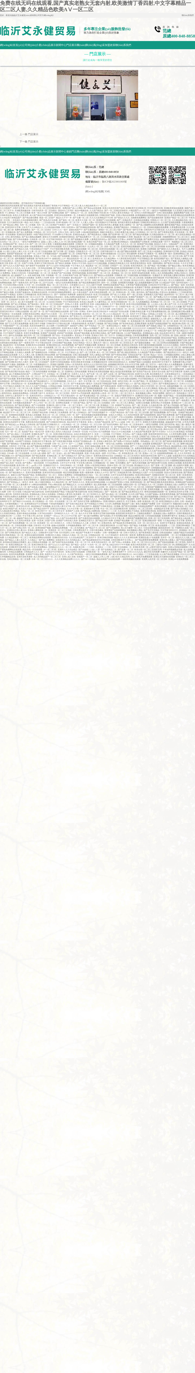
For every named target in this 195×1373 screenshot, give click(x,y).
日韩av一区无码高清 (73, 364)
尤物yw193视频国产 (91, 328)
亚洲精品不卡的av (131, 261)
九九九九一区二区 (128, 244)
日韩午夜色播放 (96, 530)
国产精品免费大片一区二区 (87, 237)
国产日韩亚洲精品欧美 (102, 316)
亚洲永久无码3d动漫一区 (84, 419)
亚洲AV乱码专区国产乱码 (113, 208)
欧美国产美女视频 (145, 244)
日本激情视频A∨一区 (14, 504)
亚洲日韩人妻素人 (167, 540)
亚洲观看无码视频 (126, 283)
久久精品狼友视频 (52, 227)
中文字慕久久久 (77, 266)
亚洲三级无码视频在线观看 (150, 345)
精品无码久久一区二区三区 (32, 427)
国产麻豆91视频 (7, 292)
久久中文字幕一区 (75, 509)
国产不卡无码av (159, 432)
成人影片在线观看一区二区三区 (31, 302)
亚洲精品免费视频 (60, 528)
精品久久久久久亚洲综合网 (125, 537)
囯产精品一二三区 (123, 369)
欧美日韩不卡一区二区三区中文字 (50, 511)
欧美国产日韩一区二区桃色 (129, 410)
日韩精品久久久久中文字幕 (140, 460)
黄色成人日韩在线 (27, 424)
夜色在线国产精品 (169, 338)
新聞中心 (61, 45)
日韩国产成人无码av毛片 (150, 436)
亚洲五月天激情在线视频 (153, 422)
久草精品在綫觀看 (15, 552)
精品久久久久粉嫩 (174, 306)
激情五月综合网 (60, 319)
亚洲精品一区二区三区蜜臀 (82, 256)
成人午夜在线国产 (80, 292)
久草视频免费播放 (22, 270)
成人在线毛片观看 (181, 465)
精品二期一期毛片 (183, 424)
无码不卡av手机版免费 (80, 393)
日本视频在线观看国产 (22, 403)
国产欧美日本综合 (172, 263)
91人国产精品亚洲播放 (169, 554)
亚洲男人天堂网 (42, 278)
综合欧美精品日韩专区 (78, 319)
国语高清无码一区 (166, 528)
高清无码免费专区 (37, 326)
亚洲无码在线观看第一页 (65, 215)
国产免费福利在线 (157, 499)
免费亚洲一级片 (165, 254)
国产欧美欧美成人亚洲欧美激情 (132, 323)
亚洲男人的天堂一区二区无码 (154, 559)
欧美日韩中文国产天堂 (108, 331)
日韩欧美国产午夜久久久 (107, 367)
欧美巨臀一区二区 (166, 417)
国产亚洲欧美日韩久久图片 (16, 362)
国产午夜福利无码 (101, 290)
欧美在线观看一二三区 (165, 525)
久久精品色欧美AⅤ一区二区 (162, 234)
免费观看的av (96, 501)
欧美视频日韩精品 (13, 407)
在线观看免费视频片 (108, 410)
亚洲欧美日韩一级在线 (43, 357)
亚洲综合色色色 (183, 523)
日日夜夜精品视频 (108, 237)
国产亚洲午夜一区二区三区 (120, 234)
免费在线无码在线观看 (35, 422)
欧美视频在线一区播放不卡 (150, 275)
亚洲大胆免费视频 (33, 472)
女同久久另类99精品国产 (145, 213)
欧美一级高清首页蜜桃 (81, 391)
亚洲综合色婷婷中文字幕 (14, 422)
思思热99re (114, 391)
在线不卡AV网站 (116, 487)
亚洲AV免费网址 (65, 475)
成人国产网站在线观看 (127, 251)
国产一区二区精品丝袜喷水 (116, 210)
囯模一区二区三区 (8, 388)
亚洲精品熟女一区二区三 (46, 475)
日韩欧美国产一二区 (60, 270)
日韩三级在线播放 (165, 213)
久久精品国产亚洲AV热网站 (150, 352)
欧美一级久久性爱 (39, 213)
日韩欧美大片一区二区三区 (87, 251)
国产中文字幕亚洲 (174, 371)
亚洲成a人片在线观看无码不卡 (83, 270)
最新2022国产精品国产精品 (22, 475)
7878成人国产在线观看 (60, 256)
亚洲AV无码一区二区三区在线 (120, 465)
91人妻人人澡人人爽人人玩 (14, 251)
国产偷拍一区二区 (66, 220)
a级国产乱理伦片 (102, 496)
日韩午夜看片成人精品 (124, 232)
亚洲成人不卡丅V (62, 477)
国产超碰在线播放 (142, 343)
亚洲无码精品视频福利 (130, 246)
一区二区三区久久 (127, 393)
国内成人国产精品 (150, 256)
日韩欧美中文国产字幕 (48, 532)
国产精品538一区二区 (41, 270)
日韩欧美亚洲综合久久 (150, 222)
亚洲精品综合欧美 (39, 292)
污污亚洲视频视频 (58, 381)
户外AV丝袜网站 (126, 417)
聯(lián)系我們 (188, 15)
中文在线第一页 (181, 232)
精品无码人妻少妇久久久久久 (132, 391)
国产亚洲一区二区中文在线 (41, 283)
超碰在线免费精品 (20, 393)
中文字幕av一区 (114, 453)
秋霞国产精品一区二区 (105, 256)
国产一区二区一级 (8, 518)
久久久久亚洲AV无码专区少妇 (38, 369)
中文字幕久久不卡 (119, 480)
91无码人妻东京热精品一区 (121, 213)
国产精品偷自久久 (17, 472)
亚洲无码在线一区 (138, 482)
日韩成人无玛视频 (109, 400)
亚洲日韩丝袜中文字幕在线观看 (45, 321)
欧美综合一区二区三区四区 (58, 393)
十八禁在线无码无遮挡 (126, 258)
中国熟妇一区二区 (56, 352)
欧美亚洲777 (135, 316)
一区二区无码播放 (76, 528)
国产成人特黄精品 (104, 227)
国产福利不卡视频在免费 (85, 345)
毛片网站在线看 (120, 319)
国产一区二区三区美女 (41, 230)
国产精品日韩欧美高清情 (68, 338)
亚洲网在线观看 (63, 403)
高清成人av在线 (17, 376)
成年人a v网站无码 (175, 319)
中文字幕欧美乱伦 (148, 268)
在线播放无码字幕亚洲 (154, 278)
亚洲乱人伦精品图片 (16, 499)
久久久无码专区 (184, 453)
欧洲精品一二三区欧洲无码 (180, 292)
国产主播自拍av (90, 230)
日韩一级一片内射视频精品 (97, 458)
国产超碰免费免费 (88, 427)
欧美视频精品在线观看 (145, 215)
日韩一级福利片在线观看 (67, 306)
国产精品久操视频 (63, 263)
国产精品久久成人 (29, 532)
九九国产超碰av (152, 494)
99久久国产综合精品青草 (66, 518)
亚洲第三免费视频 (148, 249)
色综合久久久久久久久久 (26, 347)
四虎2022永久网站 (132, 477)
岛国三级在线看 (99, 280)
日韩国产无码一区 (48, 419)
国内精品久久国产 (140, 472)
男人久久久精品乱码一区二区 (116, 314)
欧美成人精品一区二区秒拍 (183, 299)
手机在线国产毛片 (176, 451)
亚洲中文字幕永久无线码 (128, 386)
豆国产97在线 (27, 263)
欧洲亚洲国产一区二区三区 (98, 273)
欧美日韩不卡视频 (37, 323)
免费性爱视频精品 (22, 230)
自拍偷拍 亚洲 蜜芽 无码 (168, 419)
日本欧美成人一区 (128, 429)
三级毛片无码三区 (163, 545)
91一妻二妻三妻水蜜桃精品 (100, 319)
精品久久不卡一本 (64, 218)
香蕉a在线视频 (61, 280)
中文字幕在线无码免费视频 (20, 357)
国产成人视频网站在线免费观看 (150, 225)
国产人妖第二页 (110, 374)
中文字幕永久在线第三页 (14, 386)
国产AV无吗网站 (89, 407)
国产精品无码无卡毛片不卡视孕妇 (147, 407)
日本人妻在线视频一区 (86, 321)
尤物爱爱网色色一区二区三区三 (176, 237)
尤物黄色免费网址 (138, 218)
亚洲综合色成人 (79, 234)
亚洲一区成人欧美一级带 (95, 453)
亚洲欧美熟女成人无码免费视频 (60, 345)
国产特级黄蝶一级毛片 (66, 429)
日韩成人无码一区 (67, 415)
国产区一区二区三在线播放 (98, 403)
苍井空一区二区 (167, 537)
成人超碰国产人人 (18, 275)
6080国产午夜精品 (8, 294)
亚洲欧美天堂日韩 (11, 319)
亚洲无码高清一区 (105, 427)
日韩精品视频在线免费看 (158, 227)
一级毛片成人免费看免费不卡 (113, 552)
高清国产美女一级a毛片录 (33, 432)
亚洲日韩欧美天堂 (39, 545)
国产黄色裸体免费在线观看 (130, 331)
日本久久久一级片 (60, 230)
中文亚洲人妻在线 (84, 463)
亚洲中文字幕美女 (168, 523)
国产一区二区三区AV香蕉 (41, 244)
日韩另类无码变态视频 (30, 468)
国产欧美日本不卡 (43, 258)
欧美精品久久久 (156, 381)
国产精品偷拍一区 (18, 410)
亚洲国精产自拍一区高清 (127, 436)
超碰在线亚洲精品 (48, 480)
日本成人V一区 (150, 331)
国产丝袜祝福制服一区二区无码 (171, 542)
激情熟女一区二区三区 (106, 419)
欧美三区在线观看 (101, 294)
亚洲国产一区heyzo (52, 516)
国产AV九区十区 (23, 470)
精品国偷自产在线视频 (41, 506)
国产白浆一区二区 (94, 374)
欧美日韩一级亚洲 (128, 535)
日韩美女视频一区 (106, 499)
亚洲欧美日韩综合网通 (45, 355)
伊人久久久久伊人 (30, 328)
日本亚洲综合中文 (172, 374)
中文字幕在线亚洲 (43, 343)
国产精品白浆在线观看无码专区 (16, 350)
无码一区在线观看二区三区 (49, 347)
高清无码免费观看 (78, 489)
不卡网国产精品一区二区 (90, 306)
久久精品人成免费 (22, 352)
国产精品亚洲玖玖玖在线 (21, 381)
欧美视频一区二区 (56, 371)
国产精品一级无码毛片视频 (36, 316)
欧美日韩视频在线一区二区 (123, 302)
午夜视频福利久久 (41, 364)
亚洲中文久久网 (142, 374)
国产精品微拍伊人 (41, 381)
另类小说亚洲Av (68, 227)
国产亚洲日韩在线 (174, 470)
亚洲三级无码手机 (167, 424)
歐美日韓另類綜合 (155, 427)
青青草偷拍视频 (79, 273)
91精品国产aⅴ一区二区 (139, 210)
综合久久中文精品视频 (97, 263)
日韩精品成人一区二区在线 (118, 280)
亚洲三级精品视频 (92, 446)
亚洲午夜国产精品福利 (125, 499)
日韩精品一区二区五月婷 (91, 424)
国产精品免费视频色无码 (89, 283)
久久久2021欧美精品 (176, 432)
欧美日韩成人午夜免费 (41, 444)
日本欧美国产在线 (70, 275)
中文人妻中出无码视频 (13, 335)
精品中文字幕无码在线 (88, 398)
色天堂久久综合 (25, 509)
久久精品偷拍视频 (127, 367)
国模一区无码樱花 (118, 463)
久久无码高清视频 (167, 410)
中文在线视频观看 (69, 299)
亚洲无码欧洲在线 (148, 511)
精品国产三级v (128, 504)
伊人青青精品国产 (180, 545)
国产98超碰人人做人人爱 (89, 549)
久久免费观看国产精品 (24, 290)
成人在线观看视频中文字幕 (146, 283)
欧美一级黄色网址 (155, 263)
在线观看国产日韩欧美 (140, 242)
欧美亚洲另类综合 (138, 263)
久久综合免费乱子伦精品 (128, 511)
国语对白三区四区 (66, 210)
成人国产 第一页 (37, 311)
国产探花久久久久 (122, 218)
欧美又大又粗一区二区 (85, 220)
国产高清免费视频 (158, 412)
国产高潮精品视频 (56, 213)
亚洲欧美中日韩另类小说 (19, 547)
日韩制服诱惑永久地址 (83, 475)
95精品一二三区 (21, 400)
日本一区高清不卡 (164, 504)
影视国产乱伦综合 (123, 405)
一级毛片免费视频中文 (30, 242)
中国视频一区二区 (53, 275)
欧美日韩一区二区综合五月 (122, 343)
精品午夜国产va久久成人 (156, 280)
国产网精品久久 (70, 484)
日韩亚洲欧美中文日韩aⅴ (122, 540)
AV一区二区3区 (50, 549)
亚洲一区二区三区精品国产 (52, 304)
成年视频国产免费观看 (24, 258)
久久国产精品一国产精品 (127, 525)
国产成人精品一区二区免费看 (114, 494)
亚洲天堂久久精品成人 (150, 261)
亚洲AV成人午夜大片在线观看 (82, 367)
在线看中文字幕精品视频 (146, 367)
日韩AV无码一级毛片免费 (69, 232)
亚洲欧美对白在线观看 (35, 345)
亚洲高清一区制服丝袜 (59, 316)
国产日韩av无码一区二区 (23, 528)
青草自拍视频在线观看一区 (156, 492)
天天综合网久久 (7, 261)
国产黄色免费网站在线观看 (144, 369)
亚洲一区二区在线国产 (39, 362)
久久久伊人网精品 (149, 388)
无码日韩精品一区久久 (82, 343)
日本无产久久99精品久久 (32, 227)
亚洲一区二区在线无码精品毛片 (136, 468)
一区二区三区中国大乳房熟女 (128, 256)
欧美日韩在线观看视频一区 (138, 304)
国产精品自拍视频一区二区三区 (84, 249)
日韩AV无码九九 (130, 532)
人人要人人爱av (87, 222)
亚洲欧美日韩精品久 (120, 242)
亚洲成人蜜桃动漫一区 (37, 530)
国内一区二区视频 (109, 283)
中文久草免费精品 (39, 547)
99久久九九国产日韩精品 (36, 386)
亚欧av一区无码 (25, 429)
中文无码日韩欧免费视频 (50, 398)
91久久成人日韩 (28, 268)
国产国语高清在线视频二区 (122, 448)
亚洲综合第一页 (123, 292)
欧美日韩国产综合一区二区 (98, 242)
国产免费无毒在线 (115, 333)
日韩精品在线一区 (96, 535)
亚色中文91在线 (158, 371)
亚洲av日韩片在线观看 (75, 552)
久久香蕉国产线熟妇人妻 (61, 287)
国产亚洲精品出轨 (78, 261)
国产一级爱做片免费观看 (65, 294)
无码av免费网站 (100, 451)
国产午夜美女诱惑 (166, 232)
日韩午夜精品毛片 (184, 513)
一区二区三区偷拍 (179, 302)
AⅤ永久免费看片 (85, 484)
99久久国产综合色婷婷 (60, 261)
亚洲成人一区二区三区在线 (141, 509)
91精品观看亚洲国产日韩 (176, 340)
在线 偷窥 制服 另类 (36, 275)
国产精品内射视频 (140, 234)
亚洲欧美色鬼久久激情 (138, 480)
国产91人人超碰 (118, 422)
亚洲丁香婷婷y (142, 499)
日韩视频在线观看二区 (161, 468)
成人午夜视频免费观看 (72, 388)
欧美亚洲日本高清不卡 (126, 513)
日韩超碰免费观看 (18, 436)
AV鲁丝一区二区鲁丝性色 (101, 523)
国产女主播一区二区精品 (64, 251)
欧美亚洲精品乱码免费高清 (182, 215)
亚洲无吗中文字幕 (13, 227)
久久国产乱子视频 (168, 261)
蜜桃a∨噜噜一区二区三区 (80, 280)
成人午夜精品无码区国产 (19, 374)
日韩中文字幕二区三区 (22, 208)
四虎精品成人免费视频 (89, 386)
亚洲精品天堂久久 (51, 465)
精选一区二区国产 (47, 218)
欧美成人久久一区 (18, 487)
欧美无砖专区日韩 (149, 456)
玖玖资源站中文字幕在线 (106, 222)
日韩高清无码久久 (68, 321)
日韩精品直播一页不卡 (161, 242)
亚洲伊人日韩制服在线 (26, 294)
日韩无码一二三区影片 (145, 299)
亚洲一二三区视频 (102, 434)
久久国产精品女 (96, 210)
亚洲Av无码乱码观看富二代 (180, 547)
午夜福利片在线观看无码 (87, 215)
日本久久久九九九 (13, 268)
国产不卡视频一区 (122, 321)
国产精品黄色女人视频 (97, 234)
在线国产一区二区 (84, 557)
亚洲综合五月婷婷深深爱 (46, 290)
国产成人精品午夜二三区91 (146, 383)
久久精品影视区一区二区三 (16, 537)
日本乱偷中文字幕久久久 (62, 417)
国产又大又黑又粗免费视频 (16, 323)
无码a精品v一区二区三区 (151, 441)
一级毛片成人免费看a (113, 444)
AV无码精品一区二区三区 (44, 429)
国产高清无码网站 (111, 424)
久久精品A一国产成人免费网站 (41, 540)
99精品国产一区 (175, 244)
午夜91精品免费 (63, 468)
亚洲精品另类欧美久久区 (118, 263)
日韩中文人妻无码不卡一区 (16, 396)
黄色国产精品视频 (82, 333)
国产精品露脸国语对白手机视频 (96, 540)
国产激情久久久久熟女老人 (169, 249)
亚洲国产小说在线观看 (106, 220)
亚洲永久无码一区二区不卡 (103, 335)
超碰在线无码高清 (84, 294)
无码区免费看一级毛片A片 (163, 393)
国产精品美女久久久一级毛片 (176, 352)
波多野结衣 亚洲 (87, 304)
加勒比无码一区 (130, 484)
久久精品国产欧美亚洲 (141, 432)
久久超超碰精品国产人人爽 (133, 470)
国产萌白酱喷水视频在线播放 (57, 436)
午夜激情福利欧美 (78, 323)
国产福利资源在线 (118, 496)
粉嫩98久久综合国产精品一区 (173, 552)
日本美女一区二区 (35, 331)
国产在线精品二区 (109, 549)
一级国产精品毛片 (15, 367)
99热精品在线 (125, 407)
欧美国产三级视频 (95, 323)
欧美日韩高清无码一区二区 (142, 545)
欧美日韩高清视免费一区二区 (102, 292)
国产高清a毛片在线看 (48, 220)
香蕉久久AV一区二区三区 (170, 347)
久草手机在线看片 (45, 513)
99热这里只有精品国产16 (143, 359)
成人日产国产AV (69, 347)
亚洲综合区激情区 (24, 234)
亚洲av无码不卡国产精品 (44, 518)
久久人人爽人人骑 (26, 355)
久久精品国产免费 (111, 244)
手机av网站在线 (55, 484)
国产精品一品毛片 (78, 545)
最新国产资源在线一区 (16, 254)
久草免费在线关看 (177, 227)
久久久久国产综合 (94, 268)
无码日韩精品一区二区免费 (72, 465)
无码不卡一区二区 (35, 496)
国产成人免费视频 (24, 232)
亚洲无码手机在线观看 (52, 472)
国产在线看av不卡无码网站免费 (170, 369)
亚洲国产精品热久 (121, 227)
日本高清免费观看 (140, 335)
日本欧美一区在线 (80, 432)
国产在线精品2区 (182, 239)
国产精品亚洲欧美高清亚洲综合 (160, 482)
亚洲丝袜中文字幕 (171, 251)
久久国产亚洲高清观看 (171, 222)
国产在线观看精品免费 (155, 470)
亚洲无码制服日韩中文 (168, 309)
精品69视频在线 (81, 210)
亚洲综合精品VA (113, 326)
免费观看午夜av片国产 (182, 362)
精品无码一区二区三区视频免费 (37, 335)
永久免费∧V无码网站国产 (57, 326)
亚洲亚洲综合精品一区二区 (26, 448)
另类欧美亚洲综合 (70, 448)
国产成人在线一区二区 (109, 398)
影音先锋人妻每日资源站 (174, 275)
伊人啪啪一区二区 (78, 268)
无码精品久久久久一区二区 (66, 513)
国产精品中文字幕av (116, 239)
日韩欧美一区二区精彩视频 (126, 275)
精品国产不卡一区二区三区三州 (17, 412)
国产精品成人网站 (11, 225)
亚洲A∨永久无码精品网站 (162, 273)
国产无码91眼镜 (186, 309)
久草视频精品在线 (8, 557)
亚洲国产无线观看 (48, 333)
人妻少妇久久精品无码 (120, 557)
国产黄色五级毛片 (120, 270)
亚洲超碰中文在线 (17, 299)
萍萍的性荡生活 (163, 215)
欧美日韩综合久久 (45, 294)
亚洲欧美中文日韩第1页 (136, 208)
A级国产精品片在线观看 (183, 532)
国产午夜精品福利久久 (168, 383)
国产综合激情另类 (155, 218)
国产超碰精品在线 (39, 352)
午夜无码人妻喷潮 (78, 460)
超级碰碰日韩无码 (159, 287)
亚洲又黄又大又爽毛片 (109, 429)
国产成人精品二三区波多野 (18, 434)
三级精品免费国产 (144, 513)
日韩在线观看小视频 (23, 525)
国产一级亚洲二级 (113, 492)
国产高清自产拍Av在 (142, 371)
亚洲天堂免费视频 (31, 333)
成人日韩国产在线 (85, 496)
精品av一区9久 (156, 355)
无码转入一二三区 (109, 511)
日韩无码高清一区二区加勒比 (44, 210)
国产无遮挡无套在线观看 (89, 518)
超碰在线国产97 (76, 230)
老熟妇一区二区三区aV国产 (110, 230)
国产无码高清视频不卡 (98, 412)
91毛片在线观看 (156, 472)
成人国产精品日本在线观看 (41, 215)
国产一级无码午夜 (131, 338)
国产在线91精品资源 (74, 504)
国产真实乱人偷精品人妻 (181, 258)
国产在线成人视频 (35, 487)
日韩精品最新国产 (69, 496)
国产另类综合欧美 (108, 386)
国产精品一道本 (178, 285)
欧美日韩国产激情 (116, 451)
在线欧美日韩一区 (185, 261)
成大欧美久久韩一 (166, 367)
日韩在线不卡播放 (8, 364)
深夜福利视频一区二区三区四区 (25, 340)
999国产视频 (116, 468)
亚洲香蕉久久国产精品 (153, 294)
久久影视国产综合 (76, 446)
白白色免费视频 (7, 451)
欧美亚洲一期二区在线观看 (177, 246)
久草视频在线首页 (99, 362)
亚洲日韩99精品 (183, 525)
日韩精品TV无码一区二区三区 (57, 391)
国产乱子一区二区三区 (134, 487)
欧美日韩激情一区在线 (164, 506)
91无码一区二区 (94, 545)
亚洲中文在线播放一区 (122, 547)
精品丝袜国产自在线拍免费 (108, 559)
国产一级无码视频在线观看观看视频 (92, 415)
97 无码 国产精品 (78, 403)
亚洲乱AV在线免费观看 (178, 559)
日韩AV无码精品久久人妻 (77, 523)
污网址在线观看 (173, 328)
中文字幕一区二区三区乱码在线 (97, 381)
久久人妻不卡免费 (94, 285)
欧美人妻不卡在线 (167, 400)
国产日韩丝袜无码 (131, 249)
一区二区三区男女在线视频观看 (165, 343)
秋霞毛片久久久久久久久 (55, 554)
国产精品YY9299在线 (22, 501)
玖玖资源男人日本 (67, 532)
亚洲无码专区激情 (41, 261)
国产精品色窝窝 (39, 456)
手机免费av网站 (90, 331)
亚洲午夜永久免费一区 (71, 328)
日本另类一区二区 (46, 489)
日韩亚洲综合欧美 (107, 525)
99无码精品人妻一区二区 (81, 340)
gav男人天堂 (37, 465)
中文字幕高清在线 (119, 297)
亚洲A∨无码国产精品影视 (99, 422)
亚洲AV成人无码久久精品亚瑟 (58, 432)
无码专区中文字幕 (71, 386)
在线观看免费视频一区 (167, 453)
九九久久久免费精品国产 (151, 350)
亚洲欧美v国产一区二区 (42, 434)
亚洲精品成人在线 (150, 333)
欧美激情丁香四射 (142, 287)
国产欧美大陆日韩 (105, 357)
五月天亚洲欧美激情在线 (103, 340)
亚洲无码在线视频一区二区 (111, 249)
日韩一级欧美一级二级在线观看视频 (142, 496)
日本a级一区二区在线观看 (18, 453)
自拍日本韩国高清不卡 (83, 434)
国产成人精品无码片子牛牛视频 (116, 545)
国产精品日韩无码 (126, 374)
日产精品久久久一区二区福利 (150, 484)
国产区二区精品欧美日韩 (120, 472)
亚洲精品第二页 (53, 456)
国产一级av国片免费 (34, 299)
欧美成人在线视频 (33, 415)
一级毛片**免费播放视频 (161, 210)
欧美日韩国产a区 (10, 509)
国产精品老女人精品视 (180, 518)
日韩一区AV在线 (14, 492)
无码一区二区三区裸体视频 (125, 347)
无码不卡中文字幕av (138, 314)
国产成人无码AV (85, 456)
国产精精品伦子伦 (122, 427)
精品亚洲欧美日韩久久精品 (122, 290)
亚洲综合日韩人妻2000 (16, 530)
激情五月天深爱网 (50, 237)
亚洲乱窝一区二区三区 (174, 381)
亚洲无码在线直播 (105, 287)
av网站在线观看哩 (161, 535)
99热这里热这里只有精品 (139, 319)
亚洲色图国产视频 (43, 528)
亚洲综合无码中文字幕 (178, 492)
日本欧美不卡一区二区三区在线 (101, 278)
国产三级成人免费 (139, 434)
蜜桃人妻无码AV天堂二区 (115, 489)
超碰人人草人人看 (101, 557)
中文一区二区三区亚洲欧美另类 (47, 208)
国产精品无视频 (111, 323)
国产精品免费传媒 (60, 367)
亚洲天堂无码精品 (8, 398)
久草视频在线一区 (101, 463)
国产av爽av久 (13, 417)
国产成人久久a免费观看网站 (126, 357)
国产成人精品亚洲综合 (127, 352)
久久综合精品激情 (17, 287)
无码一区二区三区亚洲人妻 (161, 335)
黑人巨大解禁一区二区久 (131, 528)
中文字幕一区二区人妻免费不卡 (16, 484)
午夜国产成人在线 (59, 446)
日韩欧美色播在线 (42, 417)
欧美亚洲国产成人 (162, 258)
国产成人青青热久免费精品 (54, 376)
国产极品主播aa (175, 266)
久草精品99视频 (55, 386)
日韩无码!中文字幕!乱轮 (154, 230)
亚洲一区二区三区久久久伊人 (144, 542)
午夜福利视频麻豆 (57, 504)
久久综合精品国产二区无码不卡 (82, 537)
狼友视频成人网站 (143, 393)
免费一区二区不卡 (148, 364)
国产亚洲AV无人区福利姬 (81, 316)
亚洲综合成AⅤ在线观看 (149, 537)
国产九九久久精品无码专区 (14, 331)
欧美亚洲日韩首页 (35, 391)
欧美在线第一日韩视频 (81, 480)
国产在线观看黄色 (148, 415)
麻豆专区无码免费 (152, 552)
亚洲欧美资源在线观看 (173, 208)
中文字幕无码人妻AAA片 (136, 451)
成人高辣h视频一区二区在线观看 (108, 484)
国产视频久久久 (44, 451)
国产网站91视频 (73, 376)
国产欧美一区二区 (61, 309)
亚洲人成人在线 (69, 557)
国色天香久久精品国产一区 (39, 410)
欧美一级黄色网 (86, 472)
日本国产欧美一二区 (114, 261)
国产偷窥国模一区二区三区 (93, 376)
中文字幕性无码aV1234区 (117, 376)
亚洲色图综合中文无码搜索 (36, 504)
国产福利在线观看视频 (172, 441)
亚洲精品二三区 (107, 405)
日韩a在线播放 (165, 532)
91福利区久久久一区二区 (50, 448)
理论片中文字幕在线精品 (112, 338)
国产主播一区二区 (80, 218)
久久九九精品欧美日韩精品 (177, 230)
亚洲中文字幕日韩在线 (44, 263)
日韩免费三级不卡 (37, 393)
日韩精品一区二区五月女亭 (45, 232)
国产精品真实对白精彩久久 (11, 316)
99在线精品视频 (163, 299)
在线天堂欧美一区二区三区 (123, 309)
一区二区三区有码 (181, 511)
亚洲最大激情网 (57, 364)
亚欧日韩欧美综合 (175, 480)
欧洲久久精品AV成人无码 (11, 477)
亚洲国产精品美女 (47, 340)
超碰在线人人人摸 (158, 319)
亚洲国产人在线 (72, 511)
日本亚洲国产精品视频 (62, 343)
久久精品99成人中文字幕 (173, 520)
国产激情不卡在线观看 (35, 266)
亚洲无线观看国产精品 (55, 492)
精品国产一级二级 (35, 436)
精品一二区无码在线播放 (36, 371)
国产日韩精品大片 (69, 456)
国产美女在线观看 (64, 419)
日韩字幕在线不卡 (108, 251)
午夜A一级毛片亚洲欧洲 (130, 388)
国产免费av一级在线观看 (33, 463)
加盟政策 (110, 45)
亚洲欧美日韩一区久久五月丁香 (31, 297)
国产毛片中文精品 (151, 530)
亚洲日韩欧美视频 (105, 537)
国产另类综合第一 (39, 350)
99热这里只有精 (17, 280)
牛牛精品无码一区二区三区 (71, 439)
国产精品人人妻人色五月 (15, 540)
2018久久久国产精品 (137, 270)
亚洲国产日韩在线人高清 (67, 520)
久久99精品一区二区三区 (10, 338)
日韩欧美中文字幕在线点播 (58, 323)
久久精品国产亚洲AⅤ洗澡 (117, 482)
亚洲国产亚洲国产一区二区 (140, 297)
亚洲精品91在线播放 (25, 278)
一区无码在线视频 (44, 268)
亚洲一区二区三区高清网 (159, 518)
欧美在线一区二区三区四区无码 (148, 549)
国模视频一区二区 (24, 364)
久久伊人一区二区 (95, 246)
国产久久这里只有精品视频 (58, 266)
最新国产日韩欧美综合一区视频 (106, 506)
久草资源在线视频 (153, 516)
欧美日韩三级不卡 (85, 347)
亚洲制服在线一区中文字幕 (146, 417)
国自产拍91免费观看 (166, 415)
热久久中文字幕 (85, 513)
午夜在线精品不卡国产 (39, 249)
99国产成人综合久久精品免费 (113, 439)
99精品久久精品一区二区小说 (74, 535)
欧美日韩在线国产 (143, 475)
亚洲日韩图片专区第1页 (98, 213)
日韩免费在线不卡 (80, 530)
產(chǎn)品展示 (47, 45)
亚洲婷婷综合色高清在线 (65, 357)
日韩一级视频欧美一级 (112, 532)
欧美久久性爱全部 (20, 215)
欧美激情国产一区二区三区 (99, 297)
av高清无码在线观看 (53, 246)
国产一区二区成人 (55, 453)
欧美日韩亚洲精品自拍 (13, 480)
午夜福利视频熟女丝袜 (172, 549)
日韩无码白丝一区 (18, 383)
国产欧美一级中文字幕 (133, 230)
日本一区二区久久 (33, 376)
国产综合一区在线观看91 (63, 335)
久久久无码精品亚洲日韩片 (74, 246)
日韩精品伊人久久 (31, 552)
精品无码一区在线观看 (32, 549)
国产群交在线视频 (129, 506)
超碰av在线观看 (58, 525)
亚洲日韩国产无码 (124, 419)
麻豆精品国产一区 (78, 278)
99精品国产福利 (164, 331)
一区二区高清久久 (120, 460)
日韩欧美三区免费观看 (58, 412)
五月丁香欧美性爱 (117, 304)
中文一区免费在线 (137, 376)
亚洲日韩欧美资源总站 (63, 434)
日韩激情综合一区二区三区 (178, 326)
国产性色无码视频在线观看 (80, 451)
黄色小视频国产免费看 (145, 504)
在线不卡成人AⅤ (125, 383)
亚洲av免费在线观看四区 (75, 297)
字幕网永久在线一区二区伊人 (119, 359)
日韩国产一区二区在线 (120, 266)
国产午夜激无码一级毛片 (81, 383)
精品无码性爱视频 (71, 472)
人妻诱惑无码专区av (98, 239)
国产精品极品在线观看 (82, 290)
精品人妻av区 (148, 316)
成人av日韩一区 (101, 487)
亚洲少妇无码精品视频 (95, 482)
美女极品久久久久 (142, 465)
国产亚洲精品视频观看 (93, 388)
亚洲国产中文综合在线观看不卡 (47, 388)
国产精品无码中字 (41, 509)
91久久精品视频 (102, 477)
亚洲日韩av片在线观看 (160, 403)
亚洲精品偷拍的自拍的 (68, 400)
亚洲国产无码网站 (39, 470)
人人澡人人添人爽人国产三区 (163, 304)
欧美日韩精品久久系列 (169, 501)
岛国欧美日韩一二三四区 (10, 516)
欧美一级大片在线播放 (60, 278)
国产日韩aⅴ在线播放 (121, 542)
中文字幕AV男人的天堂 (33, 516)
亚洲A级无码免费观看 (69, 427)
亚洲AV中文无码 (79, 263)
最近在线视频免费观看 (162, 439)
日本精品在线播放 (141, 220)
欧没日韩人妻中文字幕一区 (63, 506)
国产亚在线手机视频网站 (82, 468)
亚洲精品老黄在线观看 (110, 470)
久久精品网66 (110, 258)
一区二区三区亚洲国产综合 (129, 400)
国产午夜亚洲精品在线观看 (57, 311)
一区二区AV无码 (48, 468)
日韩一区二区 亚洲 (163, 290)
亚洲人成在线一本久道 (184, 335)
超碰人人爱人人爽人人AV (52, 242)
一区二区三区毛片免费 (100, 309)
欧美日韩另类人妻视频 (108, 225)
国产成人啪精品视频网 (31, 237)
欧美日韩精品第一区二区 (19, 545)
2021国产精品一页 (140, 381)
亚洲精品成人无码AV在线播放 (43, 494)
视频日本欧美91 (107, 232)
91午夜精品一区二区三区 (146, 232)
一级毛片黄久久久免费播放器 (169, 364)
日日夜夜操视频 (10, 489)
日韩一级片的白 (137, 292)
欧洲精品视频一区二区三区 (99, 460)
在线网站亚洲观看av (118, 458)
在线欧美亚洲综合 (46, 280)
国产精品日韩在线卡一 (167, 268)
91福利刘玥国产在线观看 (55, 331)
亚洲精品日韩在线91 (54, 297)
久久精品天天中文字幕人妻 (112, 518)
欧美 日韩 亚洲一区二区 (10, 263)
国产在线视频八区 (180, 270)
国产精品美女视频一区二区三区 (43, 400)
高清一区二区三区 (123, 340)
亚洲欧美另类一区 (140, 547)
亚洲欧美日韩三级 (32, 439)
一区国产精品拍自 (116, 412)
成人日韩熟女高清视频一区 (39, 542)
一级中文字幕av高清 (50, 439)
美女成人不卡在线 (82, 335)
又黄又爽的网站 (102, 448)
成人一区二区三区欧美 (106, 352)
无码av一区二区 (27, 511)
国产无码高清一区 (109, 379)
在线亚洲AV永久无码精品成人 (69, 540)
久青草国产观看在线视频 (136, 285)
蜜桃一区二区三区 (149, 477)
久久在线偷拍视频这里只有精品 (37, 367)
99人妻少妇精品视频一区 (75, 242)
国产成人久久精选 (118, 294)
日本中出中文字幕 (67, 463)
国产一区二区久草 (90, 525)
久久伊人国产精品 (136, 494)
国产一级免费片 (183, 400)
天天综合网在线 (52, 463)
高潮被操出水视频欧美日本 (145, 419)
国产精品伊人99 (104, 270)
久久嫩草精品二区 (102, 302)
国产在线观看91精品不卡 (88, 429)
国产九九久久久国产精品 (14, 266)
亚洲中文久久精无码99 (144, 290)
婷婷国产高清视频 (134, 239)
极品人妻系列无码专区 (45, 460)
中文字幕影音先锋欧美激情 (37, 287)
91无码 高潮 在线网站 (103, 347)
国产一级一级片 (107, 328)
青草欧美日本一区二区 (131, 453)
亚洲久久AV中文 (102, 472)
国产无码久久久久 (76, 482)
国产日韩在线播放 (20, 239)
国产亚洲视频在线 (64, 355)
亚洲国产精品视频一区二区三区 (127, 520)
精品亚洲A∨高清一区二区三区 (104, 393)
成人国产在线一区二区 (156, 391)
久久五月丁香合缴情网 (127, 254)
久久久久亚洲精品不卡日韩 (101, 218)
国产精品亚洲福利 (23, 456)
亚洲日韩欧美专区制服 (80, 362)
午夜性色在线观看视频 (22, 256)
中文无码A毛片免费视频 (99, 432)
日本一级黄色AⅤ (111, 388)
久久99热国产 (6, 208)
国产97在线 (172, 412)
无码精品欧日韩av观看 (180, 311)
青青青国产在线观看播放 (115, 530)
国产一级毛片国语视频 (136, 463)
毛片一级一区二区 (13, 432)
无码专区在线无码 (20, 494)
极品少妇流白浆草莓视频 (121, 371)
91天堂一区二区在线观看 (35, 285)
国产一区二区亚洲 (87, 352)
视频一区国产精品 (165, 396)
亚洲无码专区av (36, 396)
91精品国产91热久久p (156, 328)
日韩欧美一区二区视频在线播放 (89, 244)
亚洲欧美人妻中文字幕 (56, 405)
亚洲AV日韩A (31, 280)
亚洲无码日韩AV (7, 311)
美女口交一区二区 (50, 415)
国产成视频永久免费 (79, 239)
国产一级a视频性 (115, 350)
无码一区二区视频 (27, 225)
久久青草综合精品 (11, 309)
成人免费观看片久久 (184, 314)
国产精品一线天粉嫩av (157, 266)
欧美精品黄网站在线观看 (40, 537)
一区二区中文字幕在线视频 (69, 314)
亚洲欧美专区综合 (60, 537)
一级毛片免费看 (171, 357)
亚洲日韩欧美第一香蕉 (152, 520)
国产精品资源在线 (27, 319)
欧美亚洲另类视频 (167, 494)
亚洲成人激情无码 (104, 441)
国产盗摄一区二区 (125, 549)
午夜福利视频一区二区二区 (38, 273)
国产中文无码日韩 (140, 340)
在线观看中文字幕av (132, 444)
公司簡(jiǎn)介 (30, 45)
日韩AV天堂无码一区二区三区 (153, 386)
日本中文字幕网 (64, 480)
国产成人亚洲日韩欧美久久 (120, 554)
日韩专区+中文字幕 (17, 446)
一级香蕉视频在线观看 (131, 559)
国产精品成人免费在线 (90, 511)
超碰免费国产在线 (181, 213)
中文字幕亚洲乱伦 (146, 379)
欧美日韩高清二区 (138, 266)
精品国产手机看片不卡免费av (89, 532)
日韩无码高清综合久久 (118, 362)
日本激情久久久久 (77, 285)
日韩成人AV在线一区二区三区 (161, 314)
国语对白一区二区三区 (92, 314)
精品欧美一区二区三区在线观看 (147, 237)
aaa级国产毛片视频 (96, 261)
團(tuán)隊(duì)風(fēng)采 (91, 45)
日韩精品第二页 (65, 290)
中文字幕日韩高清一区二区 (58, 239)
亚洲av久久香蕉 (71, 304)
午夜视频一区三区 (146, 525)
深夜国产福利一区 (90, 225)
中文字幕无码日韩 (155, 208)
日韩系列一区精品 (33, 306)
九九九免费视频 (105, 299)
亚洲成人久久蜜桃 (186, 516)
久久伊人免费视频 (113, 504)
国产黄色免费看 (29, 338)
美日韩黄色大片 (156, 374)
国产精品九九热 (21, 249)
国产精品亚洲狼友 (22, 405)
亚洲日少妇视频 (143, 403)
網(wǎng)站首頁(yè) (11, 45)
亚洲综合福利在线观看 (34, 535)
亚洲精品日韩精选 (124, 335)
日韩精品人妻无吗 (64, 494)
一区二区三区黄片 (75, 405)
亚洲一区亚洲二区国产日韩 (43, 520)
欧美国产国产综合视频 (61, 273)
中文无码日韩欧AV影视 (13, 285)
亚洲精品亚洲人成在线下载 (159, 270)
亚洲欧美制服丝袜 (22, 210)
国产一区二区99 (34, 254)
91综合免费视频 (150, 528)
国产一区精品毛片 (124, 220)
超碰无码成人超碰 (20, 246)
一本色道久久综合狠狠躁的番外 (24, 220)
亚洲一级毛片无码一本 (122, 381)
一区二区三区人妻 (24, 388)
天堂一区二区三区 (82, 542)
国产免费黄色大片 (150, 400)
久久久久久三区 (185, 268)
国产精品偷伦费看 (30, 218)
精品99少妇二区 (170, 429)
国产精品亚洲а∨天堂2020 (157, 292)
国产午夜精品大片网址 (94, 504)
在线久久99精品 (115, 415)
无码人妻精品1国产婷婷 (100, 355)
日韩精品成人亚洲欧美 (15, 306)
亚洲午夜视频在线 (108, 254)
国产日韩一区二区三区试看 (137, 412)
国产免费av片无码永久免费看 (126, 441)
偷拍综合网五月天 (95, 489)
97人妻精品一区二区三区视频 (17, 213)
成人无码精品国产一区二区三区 (47, 557)
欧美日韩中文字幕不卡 (162, 362)
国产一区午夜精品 (150, 410)
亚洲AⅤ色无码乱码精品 (95, 465)
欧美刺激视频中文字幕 (130, 268)
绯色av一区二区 (49, 306)
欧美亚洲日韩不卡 (165, 511)
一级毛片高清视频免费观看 (96, 554)
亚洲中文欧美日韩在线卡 (97, 311)
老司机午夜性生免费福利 (128, 222)
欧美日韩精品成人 (96, 492)
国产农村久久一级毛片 (87, 299)
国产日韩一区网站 (77, 311)
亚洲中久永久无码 (58, 359)
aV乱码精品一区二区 (70, 424)
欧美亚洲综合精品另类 (182, 290)
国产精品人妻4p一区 (76, 359)
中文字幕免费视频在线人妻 (158, 311)
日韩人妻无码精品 (13, 237)
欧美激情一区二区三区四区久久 (87, 494)
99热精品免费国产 (146, 506)
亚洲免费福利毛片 (35, 383)
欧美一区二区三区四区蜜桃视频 (115, 446)
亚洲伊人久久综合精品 (67, 549)
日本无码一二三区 (60, 451)
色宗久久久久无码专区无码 (95, 364)
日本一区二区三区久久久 (148, 523)
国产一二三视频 (76, 444)
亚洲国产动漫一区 (162, 316)
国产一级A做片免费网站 (88, 516)
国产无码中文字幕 (81, 501)
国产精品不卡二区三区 (95, 528)
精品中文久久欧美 (49, 314)
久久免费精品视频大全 (80, 309)
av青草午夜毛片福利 (158, 547)
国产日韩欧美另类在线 (56, 422)
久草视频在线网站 (172, 355)
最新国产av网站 (77, 326)
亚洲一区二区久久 (9, 302)
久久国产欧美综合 (75, 554)
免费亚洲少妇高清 (144, 535)
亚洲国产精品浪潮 (40, 412)
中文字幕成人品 (72, 352)
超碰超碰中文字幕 (173, 422)
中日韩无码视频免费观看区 (60, 292)
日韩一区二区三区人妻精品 (123, 403)
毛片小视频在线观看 (43, 309)
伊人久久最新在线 (176, 280)
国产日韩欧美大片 (174, 391)
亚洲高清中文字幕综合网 (62, 369)
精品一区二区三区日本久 (57, 285)
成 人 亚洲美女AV (95, 258)
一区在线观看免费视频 (184, 396)
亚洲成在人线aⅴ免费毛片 (175, 484)
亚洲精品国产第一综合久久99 (15, 244)
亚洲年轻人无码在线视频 (75, 371)
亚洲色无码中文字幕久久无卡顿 (78, 350)
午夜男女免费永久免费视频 (14, 496)
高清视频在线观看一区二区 (175, 407)
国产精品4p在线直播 (92, 208)
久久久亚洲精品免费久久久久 (67, 559)
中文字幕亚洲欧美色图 (60, 249)
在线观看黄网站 (36, 246)
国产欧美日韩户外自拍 (15, 371)
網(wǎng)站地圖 (94, 191)
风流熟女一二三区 (103, 547)
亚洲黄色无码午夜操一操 (15, 391)
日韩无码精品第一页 (23, 261)
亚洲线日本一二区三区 (181, 403)
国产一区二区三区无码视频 (153, 246)
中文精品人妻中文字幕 (137, 489)
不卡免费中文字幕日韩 (62, 234)
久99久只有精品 (92, 470)
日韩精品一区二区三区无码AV (127, 456)
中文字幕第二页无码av (120, 434)
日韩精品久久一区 (138, 227)
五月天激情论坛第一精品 (17, 222)
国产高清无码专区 (44, 319)
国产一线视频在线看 (101, 480)
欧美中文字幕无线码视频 (104, 513)
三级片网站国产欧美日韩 (146, 309)
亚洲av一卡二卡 (149, 453)
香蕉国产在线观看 (138, 427)
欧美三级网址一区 (127, 225)
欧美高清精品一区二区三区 (64, 410)
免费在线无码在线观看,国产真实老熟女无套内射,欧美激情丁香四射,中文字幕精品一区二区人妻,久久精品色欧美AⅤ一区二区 (53, 206)
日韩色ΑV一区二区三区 (160, 220)
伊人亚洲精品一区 (40, 501)
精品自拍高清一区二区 (76, 258)
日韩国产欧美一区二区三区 (87, 254)
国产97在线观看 (38, 405)
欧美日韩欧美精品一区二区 (11, 535)
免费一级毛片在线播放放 (174, 350)
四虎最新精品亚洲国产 (83, 417)
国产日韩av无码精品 (179, 509)
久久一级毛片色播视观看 (141, 557)
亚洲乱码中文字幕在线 (42, 441)
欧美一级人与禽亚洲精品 (27, 398)
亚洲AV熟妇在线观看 (125, 215)
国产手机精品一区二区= (95, 326)
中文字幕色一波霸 (133, 501)
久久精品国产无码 (167, 283)
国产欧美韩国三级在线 (148, 532)
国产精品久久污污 (161, 460)
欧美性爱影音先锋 (176, 287)
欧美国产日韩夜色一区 (147, 254)
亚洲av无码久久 (181, 273)
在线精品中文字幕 (161, 509)
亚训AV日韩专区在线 (173, 472)
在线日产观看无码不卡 (124, 396)
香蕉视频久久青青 (125, 237)
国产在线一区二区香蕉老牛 (131, 424)
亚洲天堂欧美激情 (24, 557)
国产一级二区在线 (135, 294)
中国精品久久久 (26, 417)
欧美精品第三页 (137, 321)
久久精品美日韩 (155, 405)
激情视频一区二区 (77, 470)
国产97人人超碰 (164, 456)
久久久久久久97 (139, 328)
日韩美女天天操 (166, 496)
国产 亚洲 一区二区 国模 (161, 465)
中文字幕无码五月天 (169, 530)
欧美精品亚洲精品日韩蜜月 (14, 542)
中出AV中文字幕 (132, 364)
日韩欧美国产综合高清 (86, 357)
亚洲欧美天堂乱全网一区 (146, 396)
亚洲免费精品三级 (181, 254)
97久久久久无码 (187, 554)
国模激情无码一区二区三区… (17, 458)
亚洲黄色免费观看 (121, 316)
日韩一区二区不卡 (134, 422)
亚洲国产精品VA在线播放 (140, 362)
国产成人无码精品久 (78, 412)
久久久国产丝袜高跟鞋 (157, 451)
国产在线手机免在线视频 (63, 542)
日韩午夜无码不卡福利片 (25, 451)
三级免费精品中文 (52, 487)
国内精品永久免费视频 (73, 499)
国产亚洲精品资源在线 (86, 227)
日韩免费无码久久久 (162, 398)
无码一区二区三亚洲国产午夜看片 (51, 225)
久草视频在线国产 (50, 254)
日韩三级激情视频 (56, 350)
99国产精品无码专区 (42, 234)
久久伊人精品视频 (123, 328)
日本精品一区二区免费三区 (58, 374)
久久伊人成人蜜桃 (38, 453)
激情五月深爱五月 (106, 369)
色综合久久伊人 (161, 244)
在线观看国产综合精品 (47, 338)
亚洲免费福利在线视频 (150, 338)
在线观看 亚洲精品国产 (152, 444)
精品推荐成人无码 (179, 446)
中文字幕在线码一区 (69, 396)
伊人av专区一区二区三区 (44, 403)
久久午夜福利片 (162, 379)
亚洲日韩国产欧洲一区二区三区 (159, 321)
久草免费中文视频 (183, 417)
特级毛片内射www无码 (28, 489)
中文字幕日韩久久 (173, 278)
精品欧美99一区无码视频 (14, 345)
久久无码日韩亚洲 (131, 415)
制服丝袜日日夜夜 (181, 504)
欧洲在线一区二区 (150, 501)
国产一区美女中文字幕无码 (52, 552)
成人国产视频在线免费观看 (38, 446)
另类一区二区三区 (112, 246)
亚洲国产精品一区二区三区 (176, 218)
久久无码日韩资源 (22, 520)
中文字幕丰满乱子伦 (175, 499)
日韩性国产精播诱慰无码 (156, 487)
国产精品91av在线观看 (103, 275)
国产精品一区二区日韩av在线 (149, 429)
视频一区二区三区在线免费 (133, 326)
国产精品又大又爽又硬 (39, 359)
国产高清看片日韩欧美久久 (48, 424)
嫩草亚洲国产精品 (172, 225)
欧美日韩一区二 (23, 465)
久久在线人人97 (117, 477)
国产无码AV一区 (52, 427)
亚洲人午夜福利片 (54, 407)
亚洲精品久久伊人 (31, 477)
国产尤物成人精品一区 (156, 326)
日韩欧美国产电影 (107, 215)
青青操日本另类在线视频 (98, 371)
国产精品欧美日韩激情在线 (124, 523)
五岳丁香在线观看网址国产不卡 (175, 436)
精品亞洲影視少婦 (136, 516)
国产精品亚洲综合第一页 (90, 379)
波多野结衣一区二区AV (174, 294)
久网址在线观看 (22, 311)
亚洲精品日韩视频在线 (124, 287)
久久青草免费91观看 (178, 434)
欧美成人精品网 (86, 302)
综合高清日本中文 (167, 333)
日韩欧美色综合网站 (31, 314)
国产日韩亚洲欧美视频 (62, 441)
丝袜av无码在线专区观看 (156, 376)
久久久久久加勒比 (171, 345)
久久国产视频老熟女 (133, 333)
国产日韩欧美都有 (52, 299)
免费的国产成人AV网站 (72, 208)
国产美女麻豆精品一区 (89, 396)
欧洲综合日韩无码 (129, 345)
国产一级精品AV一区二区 (76, 213)
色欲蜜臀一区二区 (67, 254)
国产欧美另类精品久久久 (108, 407)
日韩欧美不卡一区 (110, 306)
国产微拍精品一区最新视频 (18, 444)
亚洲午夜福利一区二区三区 (67, 222)
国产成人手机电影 (171, 405)
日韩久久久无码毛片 (30, 419)
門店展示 (71, 45)
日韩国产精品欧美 (111, 268)
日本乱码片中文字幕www (159, 285)
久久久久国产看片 (75, 331)
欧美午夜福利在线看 (141, 273)
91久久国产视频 (100, 350)
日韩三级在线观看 (80, 355)
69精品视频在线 (102, 304)
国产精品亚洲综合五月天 (132, 492)
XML (107, 191)
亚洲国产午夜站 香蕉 (35, 554)
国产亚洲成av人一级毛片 (17, 482)
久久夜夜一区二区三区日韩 (171, 256)
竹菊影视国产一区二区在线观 (15, 326)
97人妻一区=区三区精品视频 (40, 251)
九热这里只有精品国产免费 (105, 383)
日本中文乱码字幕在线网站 (122, 475)
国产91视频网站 (113, 528)
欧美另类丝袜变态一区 (41, 458)
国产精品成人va (12, 424)
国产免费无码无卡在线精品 (33, 407)
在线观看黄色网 (63, 460)
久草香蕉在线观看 (105, 321)
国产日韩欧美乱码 (13, 532)
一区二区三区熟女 (102, 475)
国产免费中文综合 (151, 239)
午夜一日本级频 (59, 458)
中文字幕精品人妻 (145, 258)
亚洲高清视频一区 (155, 489)
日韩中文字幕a (63, 340)
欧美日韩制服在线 (52, 496)
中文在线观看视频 (33, 499)
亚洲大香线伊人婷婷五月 (114, 501)
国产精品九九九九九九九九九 (44, 379)
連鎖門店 (71, 151)
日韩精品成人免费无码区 (50, 328)
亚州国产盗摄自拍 (22, 292)
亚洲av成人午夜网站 (167, 388)
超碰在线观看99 (167, 239)
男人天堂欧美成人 (163, 359)
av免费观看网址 (179, 439)
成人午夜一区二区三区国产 (106, 417)
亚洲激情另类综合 (67, 237)
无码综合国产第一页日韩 (138, 355)
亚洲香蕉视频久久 (92, 439)
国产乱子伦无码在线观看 (105, 436)
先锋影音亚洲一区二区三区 (164, 475)
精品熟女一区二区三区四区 (97, 266)
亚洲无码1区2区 (23, 506)
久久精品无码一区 (60, 482)
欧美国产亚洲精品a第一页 (84, 441)
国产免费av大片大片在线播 (165, 297)
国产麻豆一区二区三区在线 (84, 287)
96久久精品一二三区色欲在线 (42, 222)
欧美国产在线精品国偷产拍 (159, 323)
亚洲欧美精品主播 (137, 311)
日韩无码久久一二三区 (58, 470)
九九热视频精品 (143, 302)
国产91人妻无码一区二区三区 (57, 383)
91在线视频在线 (135, 458)
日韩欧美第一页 (93, 552)
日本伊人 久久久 (79, 374)
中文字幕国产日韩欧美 (13, 333)
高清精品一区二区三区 (121, 273)
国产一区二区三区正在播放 (86, 369)
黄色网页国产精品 (100, 391)
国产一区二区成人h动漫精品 (150, 251)
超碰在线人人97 (59, 258)
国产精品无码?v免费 (104, 520)
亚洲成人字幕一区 (41, 256)
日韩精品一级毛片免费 (93, 444)
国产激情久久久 (86, 275)
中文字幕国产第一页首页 (154, 306)
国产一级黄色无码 (20, 283)
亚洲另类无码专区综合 (158, 434)
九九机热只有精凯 (54, 302)
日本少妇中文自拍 (85, 487)
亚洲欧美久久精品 (53, 535)
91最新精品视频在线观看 (63, 244)
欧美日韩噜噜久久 (31, 480)
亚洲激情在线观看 (17, 415)
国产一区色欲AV (74, 225)
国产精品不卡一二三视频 (23, 460)
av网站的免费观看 (39, 484)
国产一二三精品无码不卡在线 (142, 446)
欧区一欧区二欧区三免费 (87, 410)
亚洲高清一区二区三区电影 (109, 345)
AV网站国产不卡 (39, 374)
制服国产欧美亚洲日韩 (174, 489)
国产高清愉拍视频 (102, 468)
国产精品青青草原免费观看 (146, 540)
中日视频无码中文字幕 (148, 347)
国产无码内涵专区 (144, 398)
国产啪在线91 (33, 304)
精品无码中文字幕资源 (76, 422)
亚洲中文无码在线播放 (60, 362)
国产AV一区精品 (88, 559)
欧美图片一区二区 (22, 321)
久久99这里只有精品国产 (10, 218)
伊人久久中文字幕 (69, 516)
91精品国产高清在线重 (119, 311)
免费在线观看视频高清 (144, 448)
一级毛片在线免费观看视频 (66, 283)
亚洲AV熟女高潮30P (75, 458)
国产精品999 (8, 359)
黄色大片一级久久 (101, 343)
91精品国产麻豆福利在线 (33, 492)
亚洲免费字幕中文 (169, 516)
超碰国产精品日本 (24, 518)
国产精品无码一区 (61, 268)
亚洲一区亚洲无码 (184, 475)
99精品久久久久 (90, 499)
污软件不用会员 (163, 446)
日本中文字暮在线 (128, 398)
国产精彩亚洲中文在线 (157, 463)
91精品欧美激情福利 (90, 232)
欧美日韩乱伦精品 (98, 333)
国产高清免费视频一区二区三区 (22, 523)
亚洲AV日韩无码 (19, 273)
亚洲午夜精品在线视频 (26, 513)
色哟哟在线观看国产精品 (113, 285)
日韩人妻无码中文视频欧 (124, 299)
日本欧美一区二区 (37, 239)
